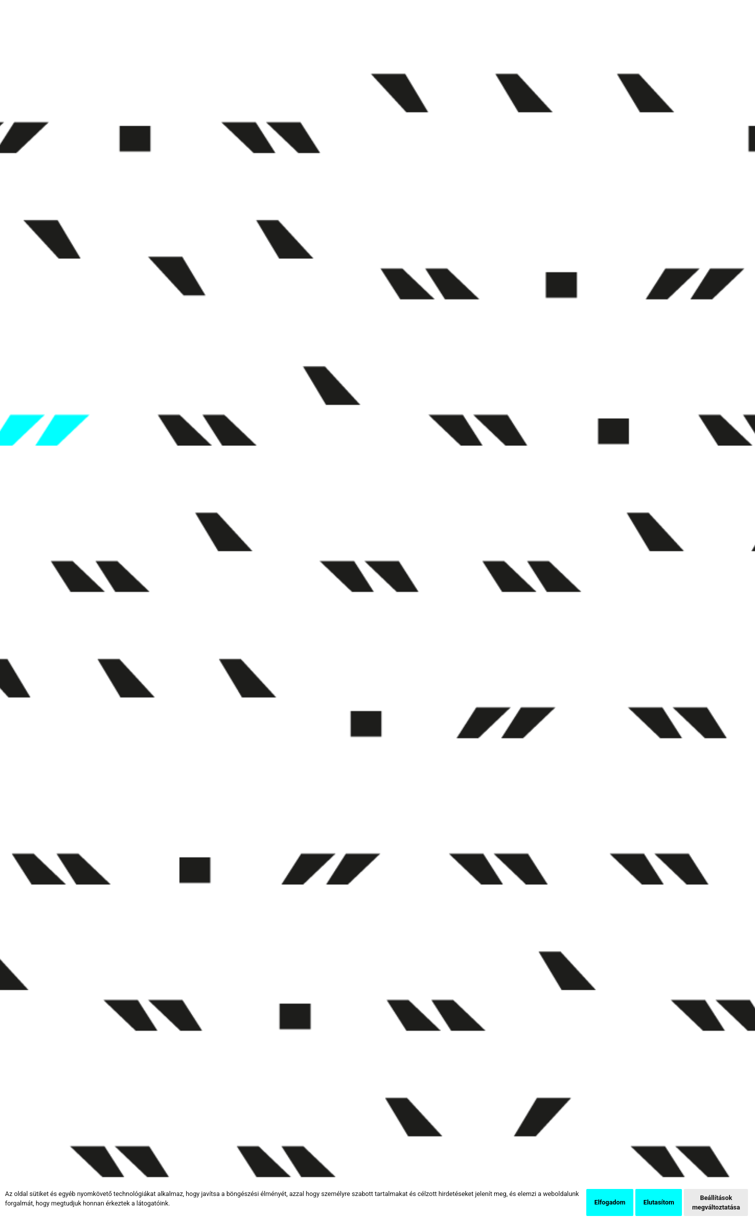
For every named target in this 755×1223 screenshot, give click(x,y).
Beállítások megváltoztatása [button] (716, 1202)
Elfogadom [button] (609, 1202)
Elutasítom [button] (658, 1202)
